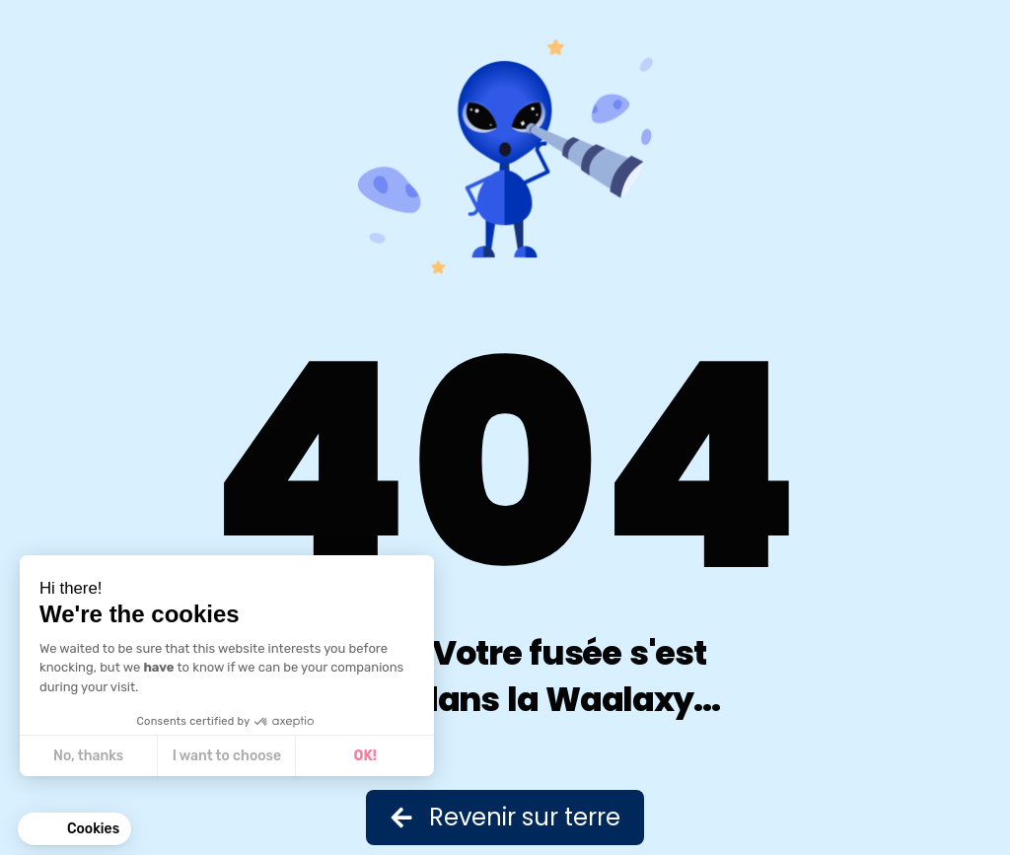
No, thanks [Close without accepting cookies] (87, 756)
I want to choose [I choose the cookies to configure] (226, 756)
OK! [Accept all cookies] (364, 756)
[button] (74, 829)
